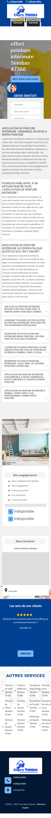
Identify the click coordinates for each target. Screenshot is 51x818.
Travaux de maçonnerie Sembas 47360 (31, 690)
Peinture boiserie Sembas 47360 (19, 725)
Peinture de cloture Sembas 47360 (19, 708)
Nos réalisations (25, 79)
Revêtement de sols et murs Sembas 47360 (43, 708)
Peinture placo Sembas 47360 (43, 690)
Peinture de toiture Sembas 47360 (7, 708)
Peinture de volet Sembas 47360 (7, 690)
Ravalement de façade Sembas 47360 (31, 706)
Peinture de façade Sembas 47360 (7, 727)
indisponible (15, 1)
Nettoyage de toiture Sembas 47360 (43, 725)
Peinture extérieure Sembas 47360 (19, 690)
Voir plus (25, 653)
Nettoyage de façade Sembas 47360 (31, 721)
